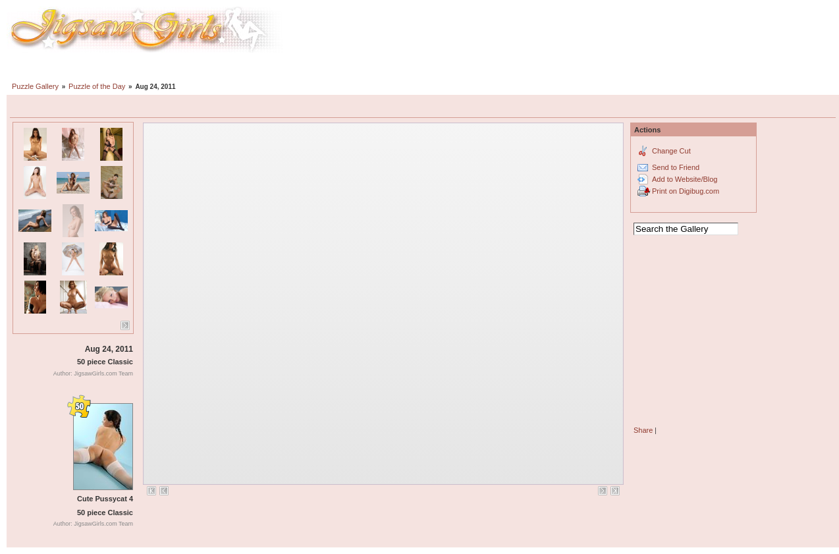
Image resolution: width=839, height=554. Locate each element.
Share (643, 430)
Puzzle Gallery (35, 86)
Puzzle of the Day (96, 86)
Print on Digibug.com (685, 191)
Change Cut (671, 151)
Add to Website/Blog (684, 179)
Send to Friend (675, 167)
